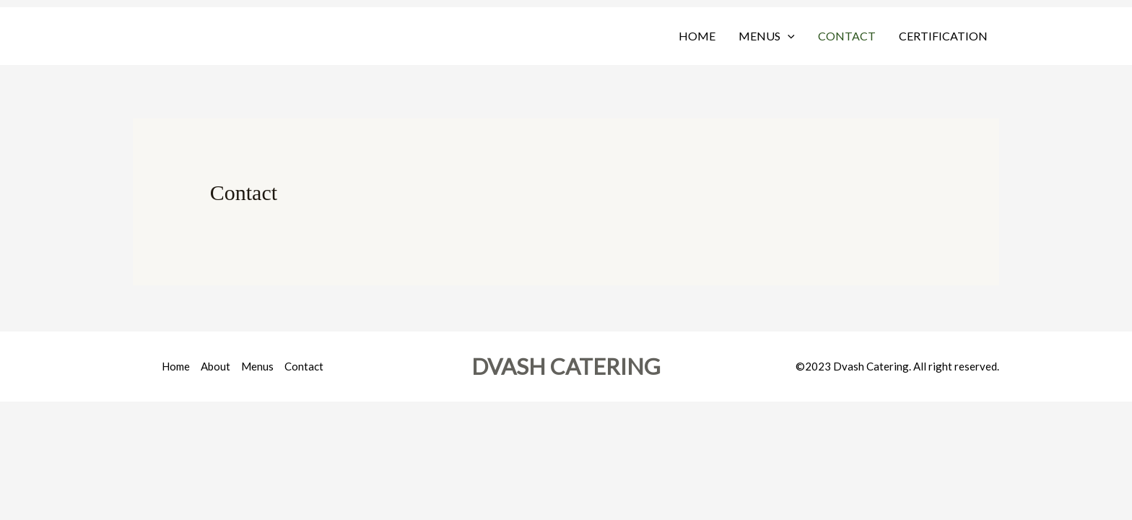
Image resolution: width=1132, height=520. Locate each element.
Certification (943, 36)
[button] (787, 36)
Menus (767, 36)
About (215, 366)
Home (697, 36)
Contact (847, 36)
